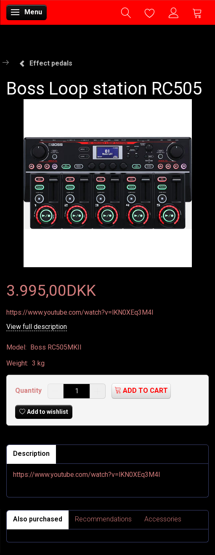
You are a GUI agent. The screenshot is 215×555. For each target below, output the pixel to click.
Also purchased (37, 519)
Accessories (162, 519)
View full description (36, 327)
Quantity (29, 391)
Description (31, 454)
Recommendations (103, 519)
